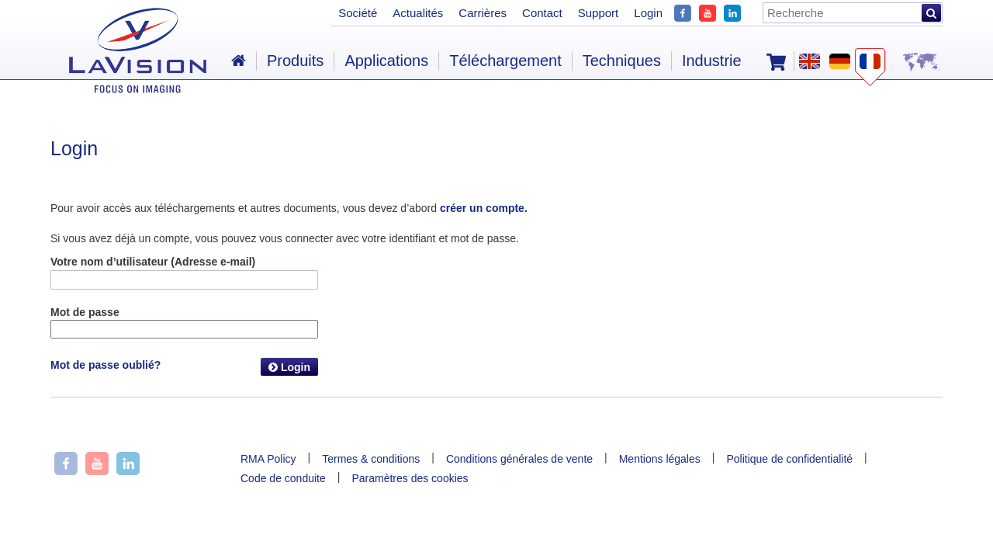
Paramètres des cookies (409, 478)
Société (357, 12)
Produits (295, 60)
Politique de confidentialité (789, 459)
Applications (386, 60)
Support (598, 12)
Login (289, 367)
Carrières (482, 12)
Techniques (622, 60)
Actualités (418, 12)
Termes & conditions (371, 459)
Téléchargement (505, 60)
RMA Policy (268, 459)
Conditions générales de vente (519, 459)
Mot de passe (84, 312)
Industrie (712, 60)
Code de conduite (283, 478)
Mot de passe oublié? (105, 365)
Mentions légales (660, 459)
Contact (542, 12)
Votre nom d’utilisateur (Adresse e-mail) (152, 261)
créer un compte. (484, 208)
